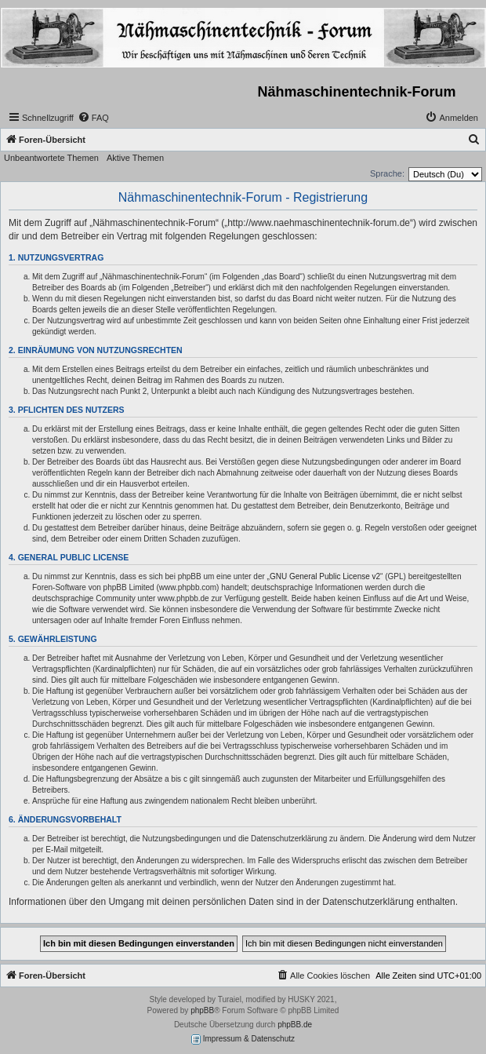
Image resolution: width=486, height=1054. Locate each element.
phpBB (202, 1010)
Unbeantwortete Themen (51, 157)
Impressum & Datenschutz (243, 1039)
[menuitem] (93, 117)
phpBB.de (294, 1024)
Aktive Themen (135, 157)
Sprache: (387, 173)
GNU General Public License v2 (325, 576)
